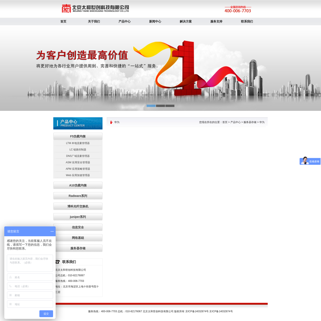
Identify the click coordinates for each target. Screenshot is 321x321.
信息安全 (78, 227)
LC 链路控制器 (78, 149)
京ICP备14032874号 (221, 311)
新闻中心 (155, 21)
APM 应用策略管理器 (78, 168)
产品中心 (125, 21)
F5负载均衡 (78, 136)
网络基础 (78, 237)
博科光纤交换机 (77, 206)
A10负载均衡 (78, 185)
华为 (262, 122)
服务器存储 (77, 248)
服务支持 (216, 21)
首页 (63, 21)
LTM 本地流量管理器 (78, 143)
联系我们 (247, 21)
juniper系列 (78, 216)
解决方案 (186, 21)
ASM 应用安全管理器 (78, 162)
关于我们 (94, 21)
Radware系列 (78, 196)
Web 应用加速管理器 (78, 175)
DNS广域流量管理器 (77, 156)
